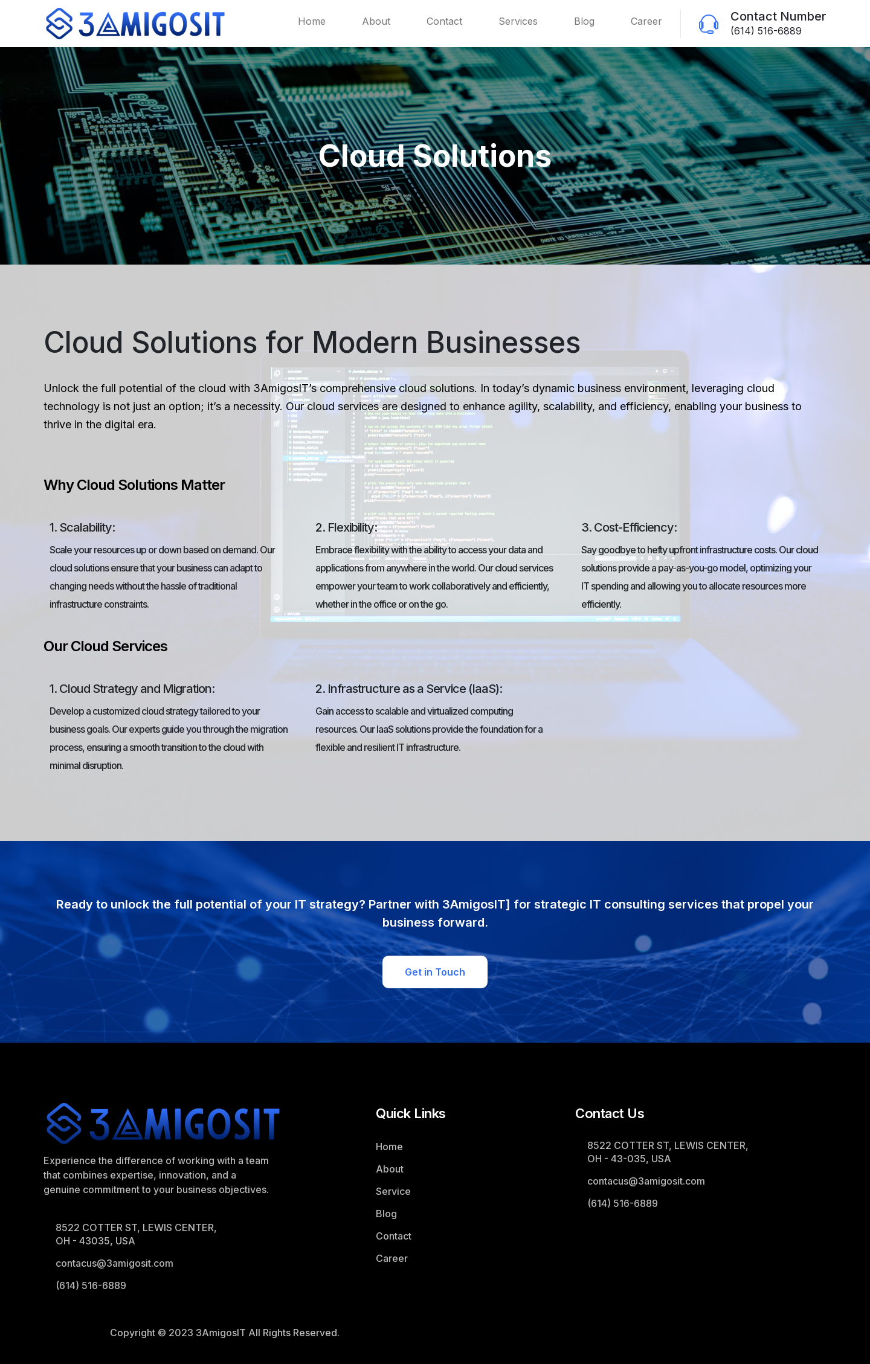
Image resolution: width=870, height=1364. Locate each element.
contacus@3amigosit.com (114, 1263)
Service (393, 1191)
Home (312, 21)
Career (646, 21)
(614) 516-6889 (766, 31)
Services (518, 21)
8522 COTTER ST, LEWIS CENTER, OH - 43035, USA (136, 1234)
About (376, 21)
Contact (444, 21)
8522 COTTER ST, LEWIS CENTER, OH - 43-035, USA (668, 1152)
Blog (584, 21)
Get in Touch (435, 972)
